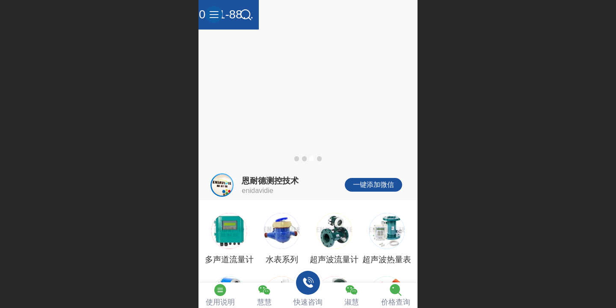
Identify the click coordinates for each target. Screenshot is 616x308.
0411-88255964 (308, 14)
